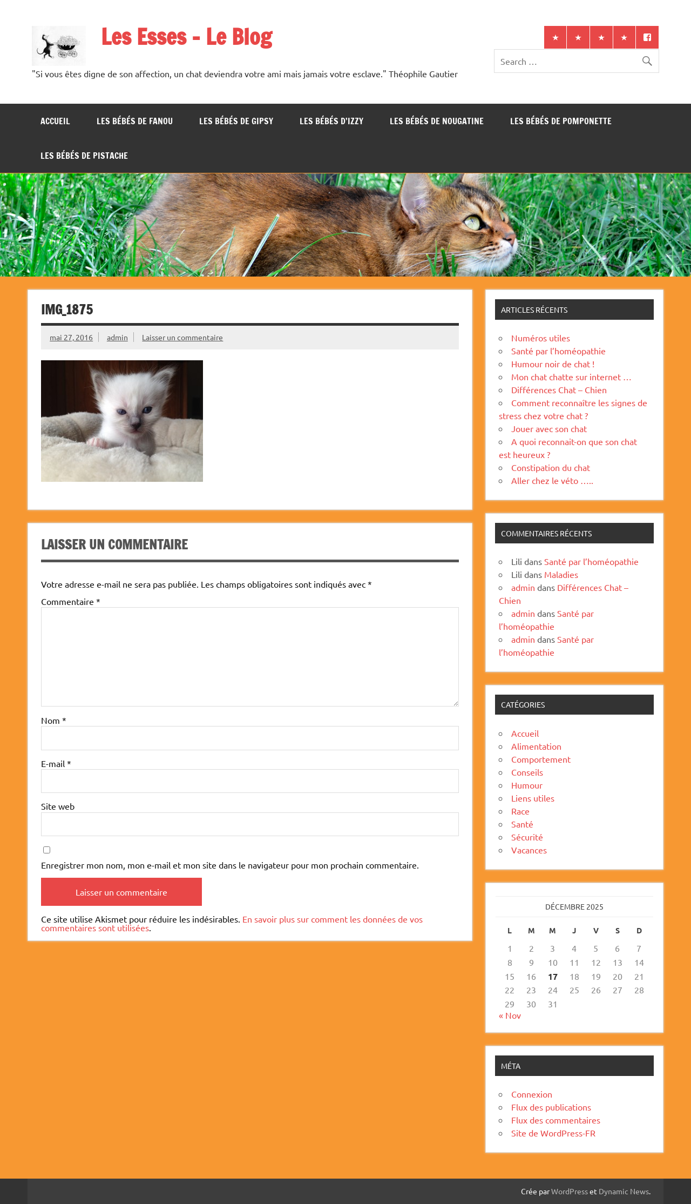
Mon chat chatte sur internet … (571, 376)
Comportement (541, 759)
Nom (53, 720)
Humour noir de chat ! (552, 363)
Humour (527, 784)
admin (117, 337)
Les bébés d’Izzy (331, 121)
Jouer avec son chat (549, 428)
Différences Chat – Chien (559, 389)
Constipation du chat (550, 467)
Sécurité (527, 836)
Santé (522, 823)
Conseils (527, 771)
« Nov (510, 1015)
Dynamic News (624, 1191)
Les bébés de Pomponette (561, 121)
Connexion (531, 1093)
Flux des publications (551, 1106)
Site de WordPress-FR (553, 1132)
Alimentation (536, 746)
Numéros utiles (540, 337)
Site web (57, 806)
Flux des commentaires (555, 1119)
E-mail (56, 763)
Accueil (55, 121)
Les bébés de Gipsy (236, 121)
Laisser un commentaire (182, 337)
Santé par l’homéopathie (558, 350)
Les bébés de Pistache (84, 156)
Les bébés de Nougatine (437, 121)
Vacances (529, 849)
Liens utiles (532, 797)
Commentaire (70, 601)
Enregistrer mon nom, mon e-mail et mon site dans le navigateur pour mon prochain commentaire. (230, 864)
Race (520, 810)
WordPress (569, 1191)
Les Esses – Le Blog (186, 36)
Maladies (561, 574)
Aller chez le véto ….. (552, 480)
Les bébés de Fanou (135, 121)
